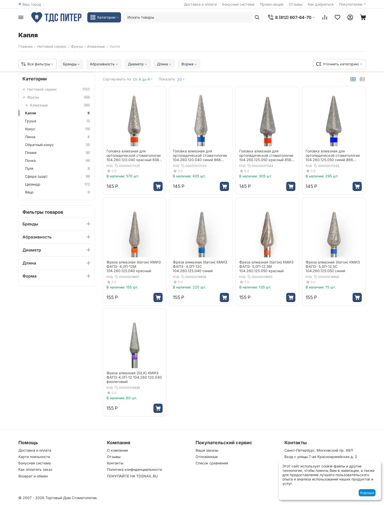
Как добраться (321, 4)
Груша (58, 120)
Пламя (58, 152)
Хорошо (367, 492)
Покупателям (353, 4)
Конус (58, 128)
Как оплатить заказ (35, 469)
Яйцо (58, 192)
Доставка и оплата (200, 4)
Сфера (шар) (58, 176)
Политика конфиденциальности (134, 469)
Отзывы (295, 4)
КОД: (109, 165)
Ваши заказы (207, 450)
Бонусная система (238, 4)
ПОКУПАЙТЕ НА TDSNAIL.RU (132, 476)
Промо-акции (271, 4)
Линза (58, 136)
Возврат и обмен (33, 476)
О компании (117, 450)
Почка (58, 160)
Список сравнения (212, 463)
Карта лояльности (34, 456)
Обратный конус (58, 144)
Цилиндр (58, 184)
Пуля (58, 168)
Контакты (115, 463)
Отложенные (207, 456)
